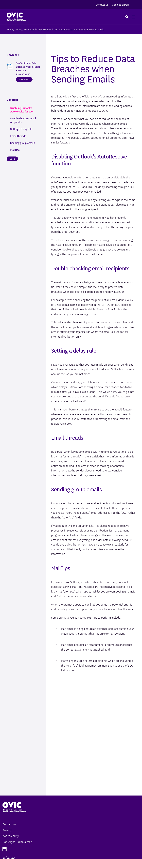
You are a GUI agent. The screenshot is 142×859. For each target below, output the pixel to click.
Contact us (102, 4)
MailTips (14, 150)
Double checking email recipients (23, 120)
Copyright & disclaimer (17, 842)
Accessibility (10, 836)
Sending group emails (22, 143)
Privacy (7, 830)
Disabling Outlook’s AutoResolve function (22, 109)
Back (12, 158)
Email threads (18, 136)
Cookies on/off (120, 4)
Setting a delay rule (21, 129)
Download (24, 79)
